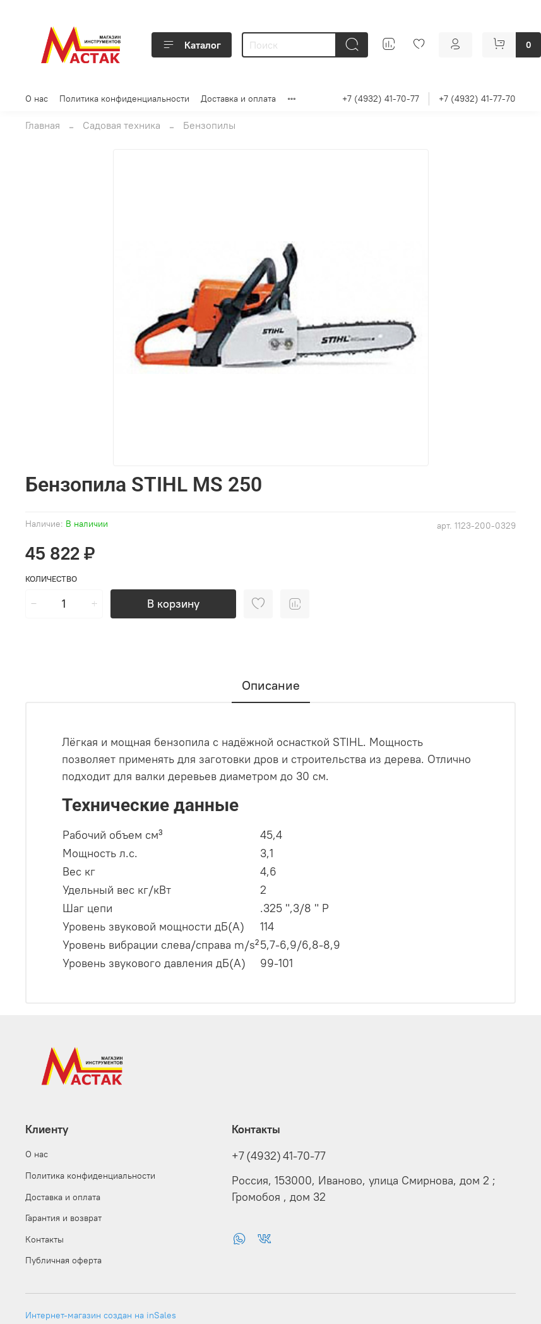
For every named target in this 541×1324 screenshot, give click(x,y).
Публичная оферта (63, 1260)
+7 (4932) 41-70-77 (380, 98)
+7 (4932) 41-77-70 (477, 98)
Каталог (191, 45)
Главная (42, 125)
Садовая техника (121, 125)
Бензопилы (209, 125)
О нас (36, 98)
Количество (51, 579)
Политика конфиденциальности (124, 98)
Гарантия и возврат (63, 1218)
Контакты (44, 1239)
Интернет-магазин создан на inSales (100, 1315)
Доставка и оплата (238, 98)
